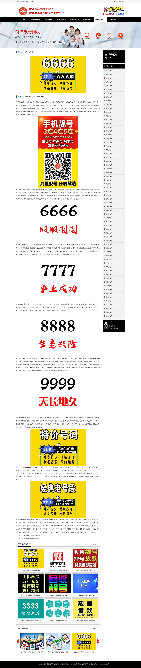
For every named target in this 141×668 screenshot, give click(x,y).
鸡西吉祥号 (109, 274)
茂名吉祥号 (109, 210)
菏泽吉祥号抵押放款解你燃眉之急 (85, 570)
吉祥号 (21, 467)
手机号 (92, 192)
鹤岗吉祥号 (109, 278)
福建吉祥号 (109, 153)
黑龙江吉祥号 (109, 259)
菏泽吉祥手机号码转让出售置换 (58, 620)
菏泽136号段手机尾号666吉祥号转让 (83, 652)
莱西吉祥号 (109, 282)
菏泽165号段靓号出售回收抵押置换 (58, 570)
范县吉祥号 (109, 206)
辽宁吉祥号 (109, 255)
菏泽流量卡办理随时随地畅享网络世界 (32, 652)
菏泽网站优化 (74, 19)
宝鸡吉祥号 (109, 180)
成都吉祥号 (109, 123)
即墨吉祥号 (109, 293)
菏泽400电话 (49, 19)
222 (23, 473)
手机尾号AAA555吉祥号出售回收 (31, 535)
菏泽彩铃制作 (35, 19)
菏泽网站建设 (61, 19)
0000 (53, 358)
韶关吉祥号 (109, 199)
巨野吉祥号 (109, 74)
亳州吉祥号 (109, 244)
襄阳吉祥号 (109, 101)
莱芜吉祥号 (109, 150)
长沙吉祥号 (109, 78)
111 (20, 473)
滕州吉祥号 (109, 316)
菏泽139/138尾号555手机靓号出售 (30, 595)
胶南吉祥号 (109, 297)
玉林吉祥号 (109, 236)
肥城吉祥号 (109, 312)
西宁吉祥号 (109, 116)
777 (95, 470)
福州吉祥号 (109, 142)
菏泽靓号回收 (87, 19)
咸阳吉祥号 (109, 176)
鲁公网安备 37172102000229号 (100, 664)
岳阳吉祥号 (109, 70)
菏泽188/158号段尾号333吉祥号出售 (31, 620)
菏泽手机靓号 (20, 417)
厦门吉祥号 (109, 135)
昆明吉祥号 (109, 112)
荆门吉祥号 (109, 93)
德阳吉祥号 (109, 119)
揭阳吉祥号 (109, 229)
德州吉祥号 (109, 131)
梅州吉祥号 (109, 214)
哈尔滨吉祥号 (109, 263)
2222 (27, 467)
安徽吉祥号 (109, 252)
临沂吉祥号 (109, 304)
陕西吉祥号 (109, 172)
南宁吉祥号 (109, 233)
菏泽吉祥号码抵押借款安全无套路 (85, 620)
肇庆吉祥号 (109, 202)
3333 (38, 417)
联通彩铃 (96, 361)
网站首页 (23, 19)
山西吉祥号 (109, 138)
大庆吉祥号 (109, 270)
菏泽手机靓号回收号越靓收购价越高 (58, 652)
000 (17, 473)
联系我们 (116, 1)
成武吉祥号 (109, 267)
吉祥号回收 (31, 52)
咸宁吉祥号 (109, 97)
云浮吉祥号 (109, 169)
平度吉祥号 (109, 286)
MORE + (95, 544)
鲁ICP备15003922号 (71, 664)
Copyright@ (41, 664)
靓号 (38, 467)
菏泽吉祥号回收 (100, 19)
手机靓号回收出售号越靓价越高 (31, 538)
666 (25, 102)
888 (65, 192)
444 (24, 358)
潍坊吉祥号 (109, 221)
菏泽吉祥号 (19, 358)
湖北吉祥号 (109, 85)
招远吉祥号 (109, 127)
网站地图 (122, 1)
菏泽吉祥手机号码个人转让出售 (58, 595)
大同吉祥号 (109, 146)
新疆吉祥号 (109, 161)
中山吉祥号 (109, 225)
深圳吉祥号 (109, 191)
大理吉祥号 (109, 108)
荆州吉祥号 (109, 104)
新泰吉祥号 (109, 308)
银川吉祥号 (109, 165)
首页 (26, 52)
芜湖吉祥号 (109, 240)
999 (44, 248)
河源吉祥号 (109, 218)
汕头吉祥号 (109, 195)
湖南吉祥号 (109, 82)
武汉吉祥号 (109, 89)
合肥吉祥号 (109, 248)
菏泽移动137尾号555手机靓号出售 (30, 570)
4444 (70, 251)
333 (71, 421)
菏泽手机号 (22, 192)
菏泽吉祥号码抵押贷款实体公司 (85, 595)
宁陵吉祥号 (109, 184)
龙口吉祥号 (109, 289)
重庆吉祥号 (109, 157)
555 (21, 304)
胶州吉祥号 (109, 301)
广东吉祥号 (109, 187)
